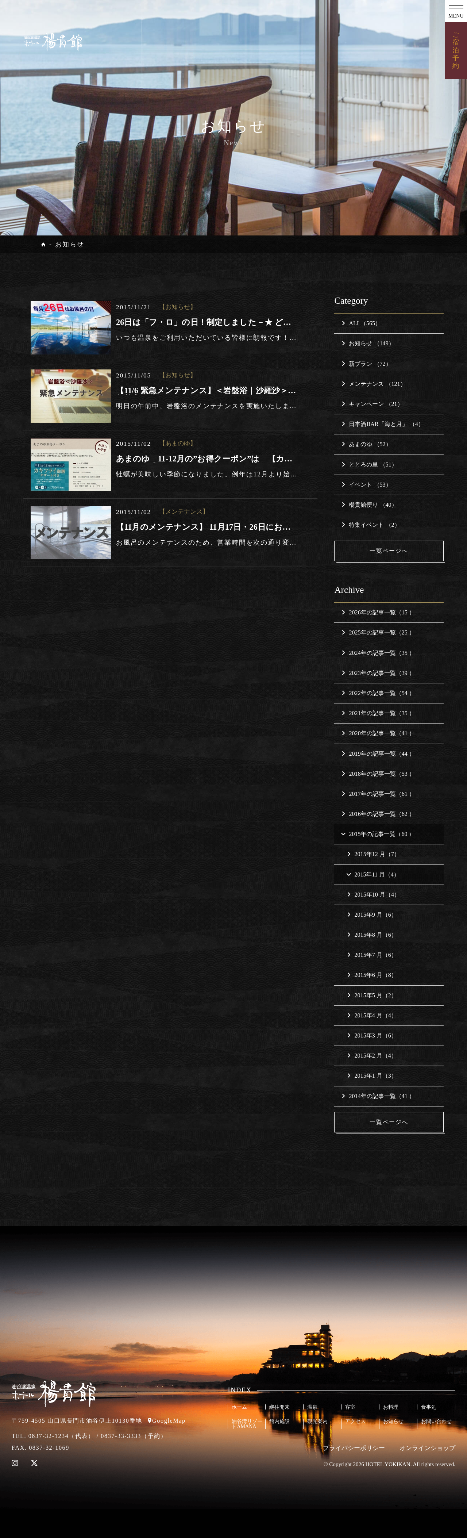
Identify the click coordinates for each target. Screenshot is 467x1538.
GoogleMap (169, 1421)
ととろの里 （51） (369, 464)
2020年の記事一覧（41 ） (377, 733)
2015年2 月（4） (372, 1056)
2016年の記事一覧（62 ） (377, 814)
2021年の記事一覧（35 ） (377, 713)
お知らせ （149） (367, 343)
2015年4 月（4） (372, 1015)
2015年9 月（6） (372, 915)
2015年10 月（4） (373, 894)
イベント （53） (366, 485)
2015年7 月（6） (372, 955)
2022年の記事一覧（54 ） (377, 693)
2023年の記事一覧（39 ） (377, 673)
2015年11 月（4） (373, 874)
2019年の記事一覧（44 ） (377, 754)
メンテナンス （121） (373, 384)
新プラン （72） (366, 364)
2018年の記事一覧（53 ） (377, 774)
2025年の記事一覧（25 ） (377, 633)
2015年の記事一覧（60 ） (377, 834)
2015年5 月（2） (372, 995)
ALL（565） (361, 323)
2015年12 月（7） (373, 854)
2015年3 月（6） (372, 1036)
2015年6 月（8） (372, 975)
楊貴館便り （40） (369, 505)
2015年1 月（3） (372, 1076)
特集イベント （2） (370, 525)
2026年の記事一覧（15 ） (377, 612)
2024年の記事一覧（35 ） (377, 653)
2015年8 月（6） (372, 935)
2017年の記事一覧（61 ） (377, 794)
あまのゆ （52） (366, 444)
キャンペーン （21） (372, 404)
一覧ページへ (389, 551)
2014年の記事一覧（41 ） (377, 1096)
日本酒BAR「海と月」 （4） (382, 424)
